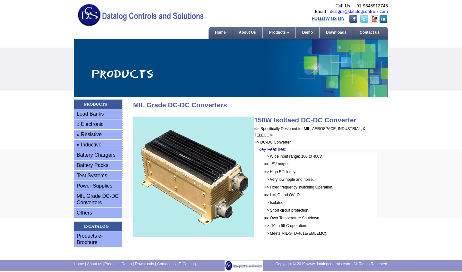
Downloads (336, 32)
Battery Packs (92, 165)
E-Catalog (187, 264)
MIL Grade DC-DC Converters (98, 199)
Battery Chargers (96, 155)
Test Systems (92, 175)
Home (220, 32)
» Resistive (89, 134)
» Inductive (89, 144)
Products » (279, 32)
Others (84, 212)
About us (94, 264)
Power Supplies (94, 186)
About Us (247, 32)
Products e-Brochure (90, 239)
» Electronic (90, 124)
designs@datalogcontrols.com (359, 11)
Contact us (370, 32)
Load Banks (90, 114)
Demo (307, 32)
